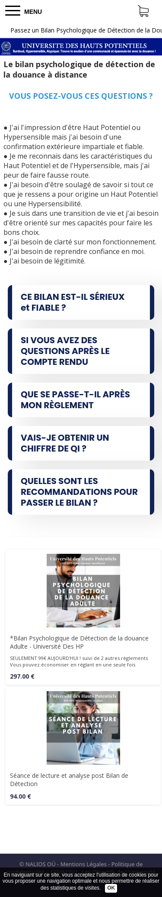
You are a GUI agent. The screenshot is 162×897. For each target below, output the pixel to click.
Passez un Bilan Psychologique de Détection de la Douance (86, 30)
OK (111, 888)
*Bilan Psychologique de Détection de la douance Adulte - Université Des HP (79, 642)
